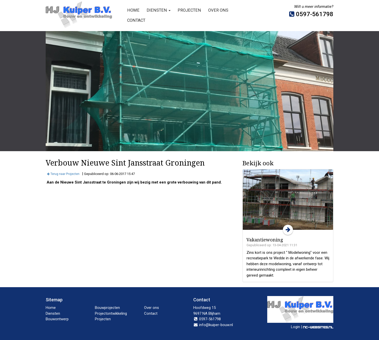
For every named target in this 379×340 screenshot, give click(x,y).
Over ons (218, 10)
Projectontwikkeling (111, 313)
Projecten (189, 10)
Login (295, 327)
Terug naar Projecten (63, 174)
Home (133, 10)
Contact (136, 20)
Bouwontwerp (57, 319)
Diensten (159, 10)
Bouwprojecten (107, 307)
